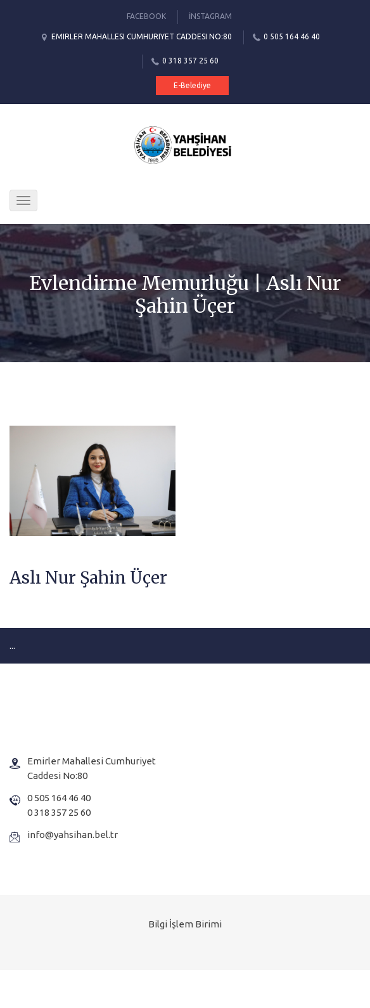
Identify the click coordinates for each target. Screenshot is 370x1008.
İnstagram (210, 16)
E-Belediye (192, 85)
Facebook (146, 16)
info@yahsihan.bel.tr (72, 834)
